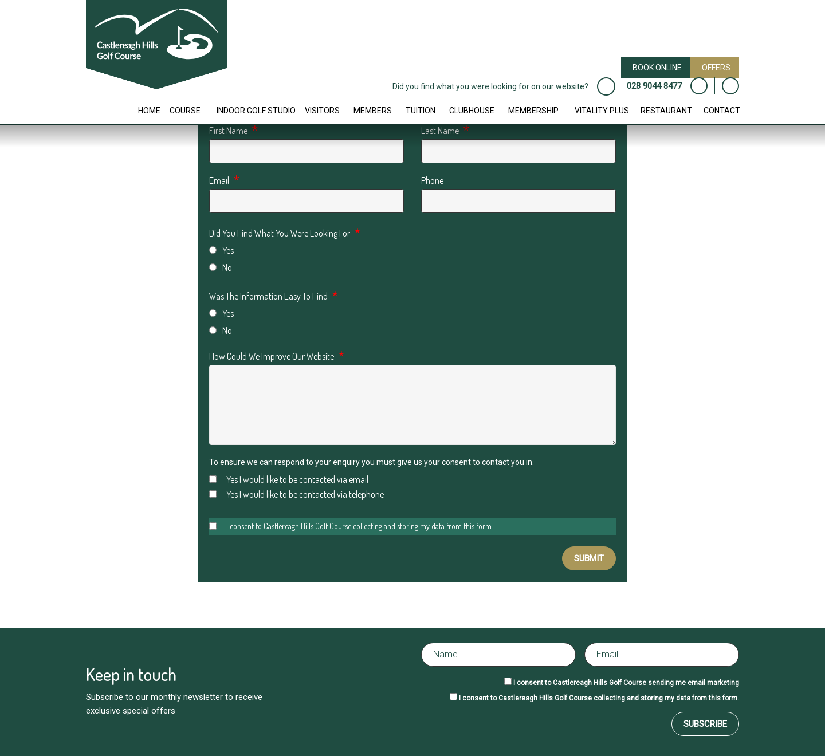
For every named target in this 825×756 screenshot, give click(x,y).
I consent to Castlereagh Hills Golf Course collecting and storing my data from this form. (351, 526)
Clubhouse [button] (471, 110)
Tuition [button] (420, 110)
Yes (221, 250)
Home (149, 110)
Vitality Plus (602, 110)
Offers (716, 67)
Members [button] (372, 110)
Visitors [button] (322, 110)
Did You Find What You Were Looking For (279, 233)
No (220, 267)
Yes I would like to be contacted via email (288, 479)
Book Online (657, 67)
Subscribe (705, 724)
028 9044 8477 (654, 86)
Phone (432, 180)
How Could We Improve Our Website (271, 356)
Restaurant (666, 110)
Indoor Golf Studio (256, 110)
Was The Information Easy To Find (268, 296)
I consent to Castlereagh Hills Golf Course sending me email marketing (626, 683)
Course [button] (185, 110)
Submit (589, 558)
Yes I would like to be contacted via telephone (296, 494)
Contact (722, 110)
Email (219, 180)
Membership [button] (533, 110)
